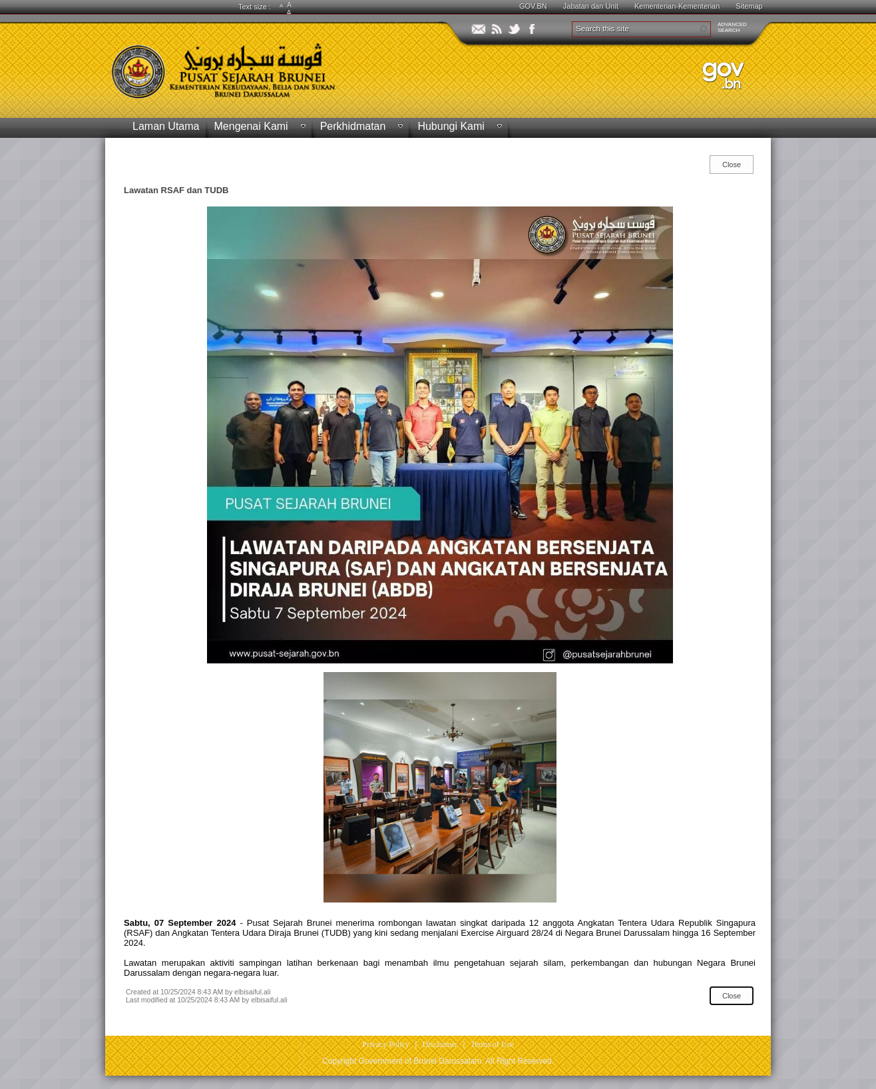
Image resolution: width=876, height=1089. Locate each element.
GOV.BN (533, 6)
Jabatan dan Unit (590, 6)
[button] (703, 29)
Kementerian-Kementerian (677, 6)
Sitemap (749, 6)
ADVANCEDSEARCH (732, 27)
